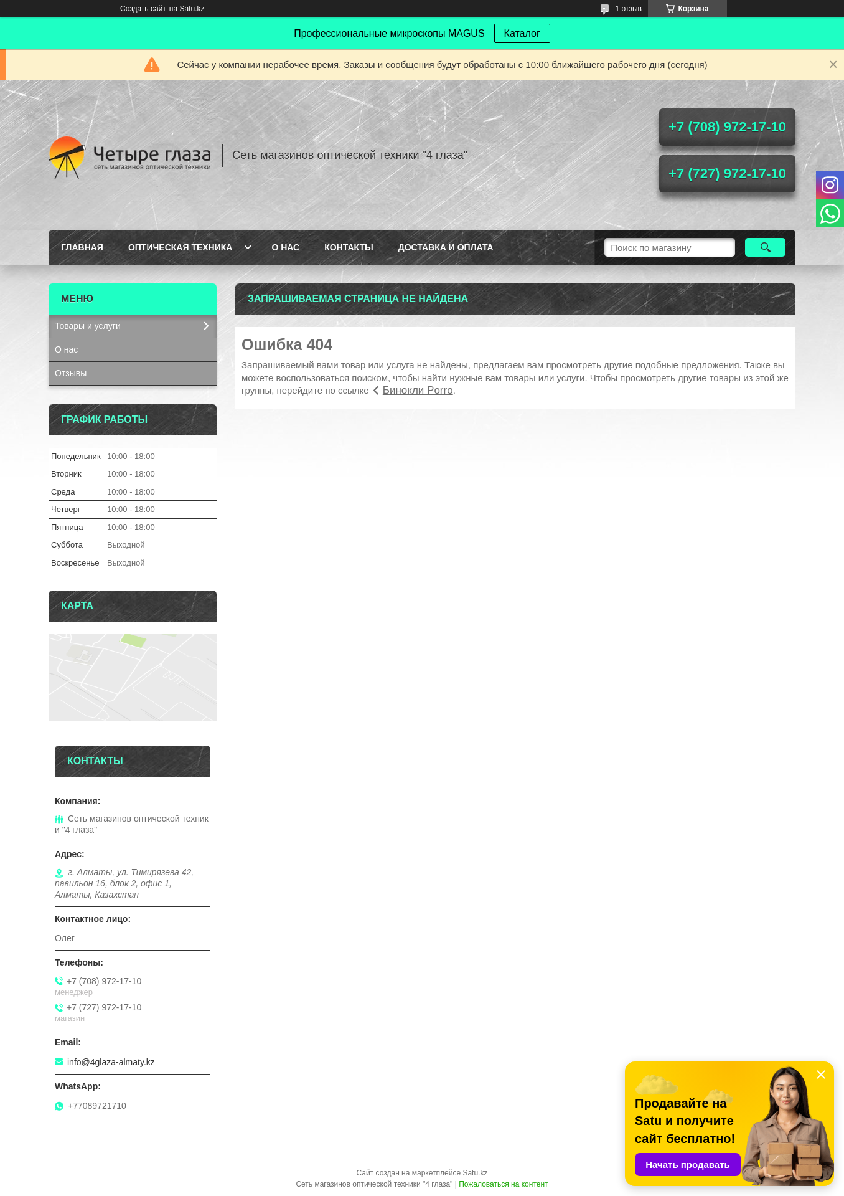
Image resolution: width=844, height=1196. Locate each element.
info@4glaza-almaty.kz (111, 1062)
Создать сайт (143, 8)
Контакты (348, 247)
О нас (285, 247)
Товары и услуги (88, 326)
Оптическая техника (180, 247)
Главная (82, 247)
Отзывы (71, 373)
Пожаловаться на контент (503, 1184)
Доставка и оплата (446, 247)
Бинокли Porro (418, 390)
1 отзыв (629, 8)
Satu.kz (474, 1173)
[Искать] (765, 247)
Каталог (522, 33)
